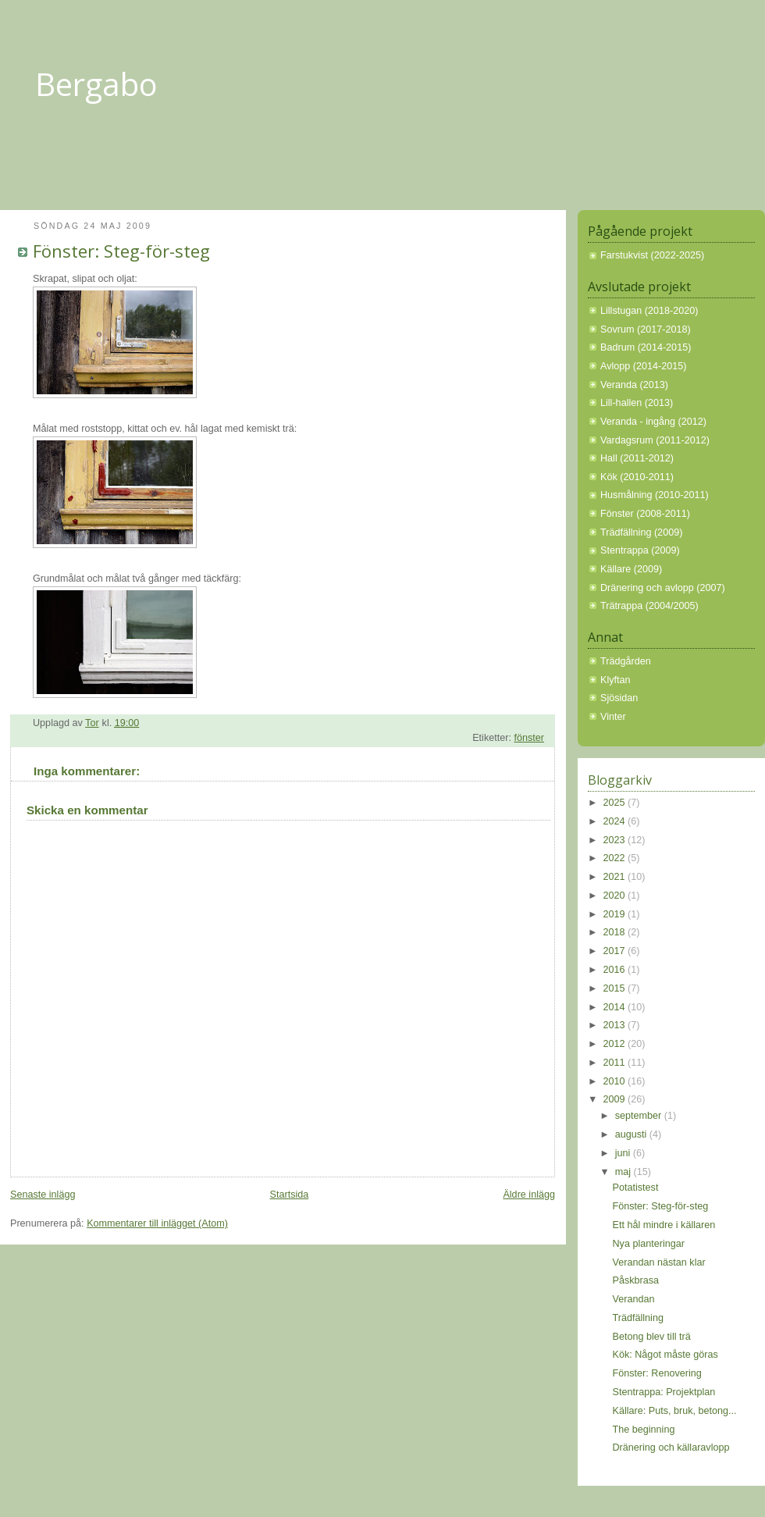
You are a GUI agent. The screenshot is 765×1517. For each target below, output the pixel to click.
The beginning (644, 1429)
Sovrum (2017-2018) (645, 329)
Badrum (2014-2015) (645, 347)
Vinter (613, 716)
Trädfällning (638, 1317)
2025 (615, 802)
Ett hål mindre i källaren (664, 1225)
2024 (615, 821)
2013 (615, 1025)
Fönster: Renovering (657, 1373)
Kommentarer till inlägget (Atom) (157, 1223)
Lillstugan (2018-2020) (649, 310)
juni (624, 1153)
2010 (615, 1081)
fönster (529, 737)
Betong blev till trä (652, 1336)
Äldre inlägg (529, 1194)
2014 (615, 1007)
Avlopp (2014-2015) (643, 366)
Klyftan (615, 680)
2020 (615, 895)
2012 (615, 1043)
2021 (615, 876)
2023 (615, 840)
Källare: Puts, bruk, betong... (675, 1410)
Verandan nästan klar (659, 1262)
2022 (615, 858)
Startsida (289, 1194)
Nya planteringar (649, 1243)
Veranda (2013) (634, 384)
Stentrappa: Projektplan (664, 1392)
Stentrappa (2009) (640, 550)
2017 (615, 950)
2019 (615, 914)
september (639, 1115)
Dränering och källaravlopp (671, 1447)
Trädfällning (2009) (641, 532)
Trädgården (625, 661)
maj (624, 1171)
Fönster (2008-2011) (645, 513)
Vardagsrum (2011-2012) (655, 440)
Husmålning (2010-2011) (654, 495)
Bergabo (96, 83)
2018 (615, 932)
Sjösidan (619, 698)
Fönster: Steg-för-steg (661, 1206)
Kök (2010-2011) (637, 477)
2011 (615, 1062)
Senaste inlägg (42, 1194)
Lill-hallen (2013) (636, 402)
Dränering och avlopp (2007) (662, 587)
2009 (615, 1099)
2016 (615, 969)
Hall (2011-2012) (637, 458)
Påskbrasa (636, 1280)
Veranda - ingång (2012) (653, 421)
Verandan (634, 1299)
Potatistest (636, 1187)
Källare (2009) (631, 569)
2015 (615, 988)
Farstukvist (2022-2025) (652, 255)
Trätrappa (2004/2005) (649, 605)
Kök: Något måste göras (665, 1354)
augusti (632, 1134)
